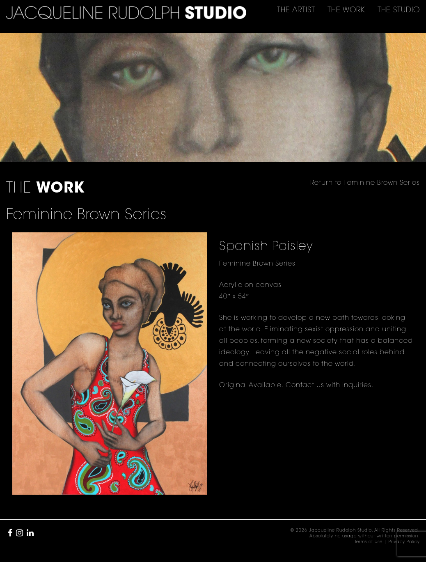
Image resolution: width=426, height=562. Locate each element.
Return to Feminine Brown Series (365, 183)
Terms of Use (368, 542)
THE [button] (296, 10)
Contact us (304, 385)
